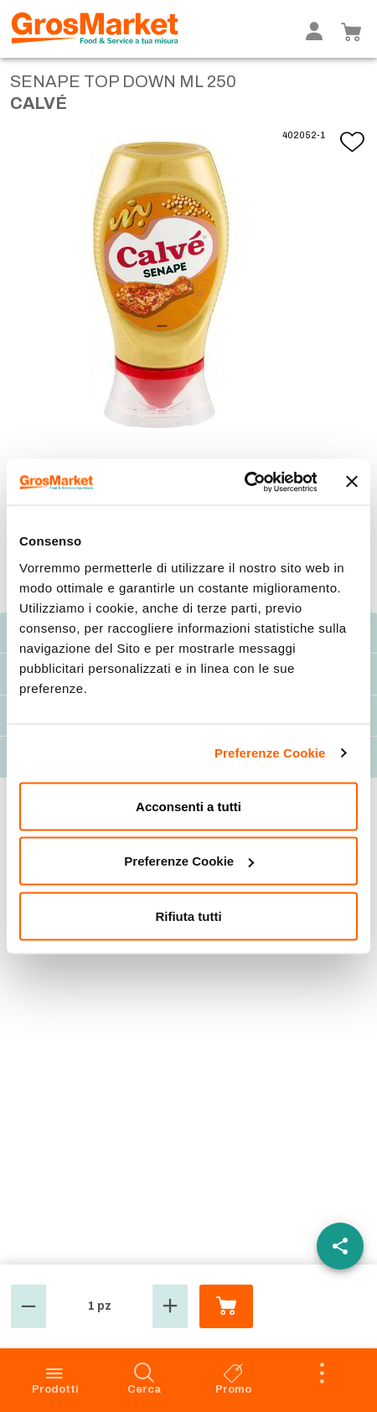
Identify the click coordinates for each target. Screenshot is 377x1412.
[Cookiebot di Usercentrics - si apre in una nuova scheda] (243, 482)
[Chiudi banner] (352, 482)
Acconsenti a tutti (188, 806)
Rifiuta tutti (188, 915)
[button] (28, 1306)
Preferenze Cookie (270, 753)
